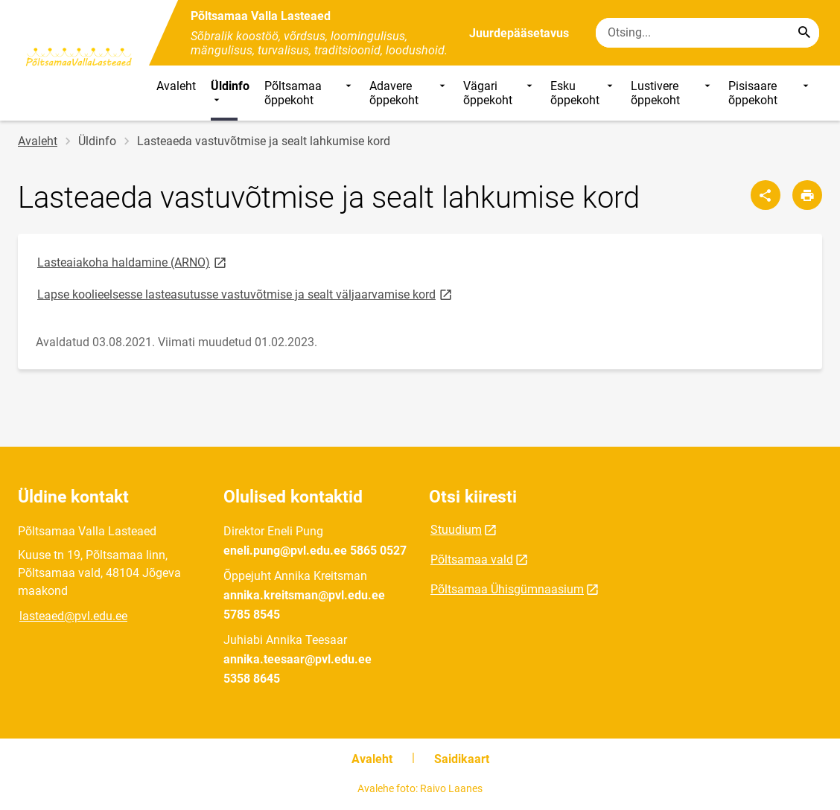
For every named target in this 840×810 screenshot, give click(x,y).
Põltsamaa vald (471, 559)
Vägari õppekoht (499, 93)
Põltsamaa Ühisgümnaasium (507, 589)
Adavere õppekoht (408, 93)
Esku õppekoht (583, 93)
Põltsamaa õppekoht (309, 93)
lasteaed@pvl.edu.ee (73, 616)
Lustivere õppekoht (672, 93)
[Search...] (804, 32)
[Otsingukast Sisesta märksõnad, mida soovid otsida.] (707, 33)
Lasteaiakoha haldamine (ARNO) (133, 262)
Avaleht (176, 86)
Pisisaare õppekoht (770, 93)
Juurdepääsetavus (519, 33)
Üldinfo (230, 93)
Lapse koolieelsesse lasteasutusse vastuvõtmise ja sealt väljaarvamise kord (245, 294)
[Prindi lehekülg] (807, 195)
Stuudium (456, 530)
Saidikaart (461, 759)
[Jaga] (765, 195)
